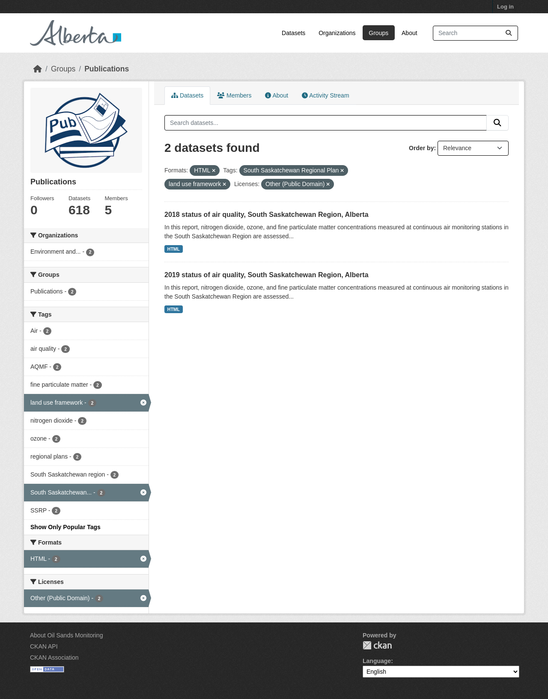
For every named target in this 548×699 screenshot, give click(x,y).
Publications (106, 69)
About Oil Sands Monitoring (66, 635)
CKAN (377, 645)
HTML (173, 249)
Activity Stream (325, 95)
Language (377, 661)
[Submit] (508, 33)
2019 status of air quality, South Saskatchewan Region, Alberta (266, 274)
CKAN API (44, 646)
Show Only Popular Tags (65, 527)
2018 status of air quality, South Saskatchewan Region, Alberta (266, 214)
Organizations (337, 33)
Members (234, 95)
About (409, 33)
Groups (378, 33)
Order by (421, 148)
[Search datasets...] (475, 33)
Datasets (293, 33)
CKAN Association (54, 657)
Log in (505, 6)
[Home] (37, 69)
